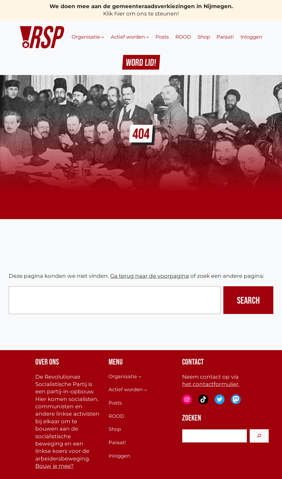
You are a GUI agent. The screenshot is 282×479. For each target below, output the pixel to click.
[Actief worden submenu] (147, 37)
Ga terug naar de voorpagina (149, 276)
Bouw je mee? (54, 466)
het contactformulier (210, 384)
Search (248, 300)
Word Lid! (141, 62)
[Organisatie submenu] (102, 37)
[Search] (259, 436)
